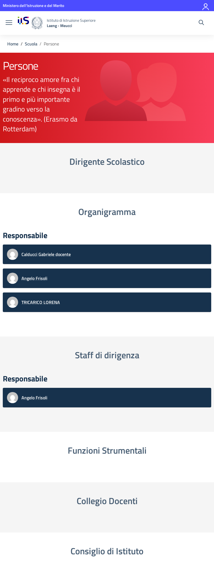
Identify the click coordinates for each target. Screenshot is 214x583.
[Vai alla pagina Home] (12, 43)
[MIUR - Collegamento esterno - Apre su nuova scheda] (33, 5)
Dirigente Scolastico (107, 161)
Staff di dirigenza (107, 355)
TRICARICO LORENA (40, 302)
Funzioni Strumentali (107, 450)
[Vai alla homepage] (30, 23)
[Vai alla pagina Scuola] (31, 43)
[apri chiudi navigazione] (9, 23)
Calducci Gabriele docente (46, 254)
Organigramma (107, 211)
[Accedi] (206, 5)
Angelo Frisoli (34, 278)
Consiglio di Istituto (107, 551)
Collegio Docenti (107, 500)
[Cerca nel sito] (201, 23)
